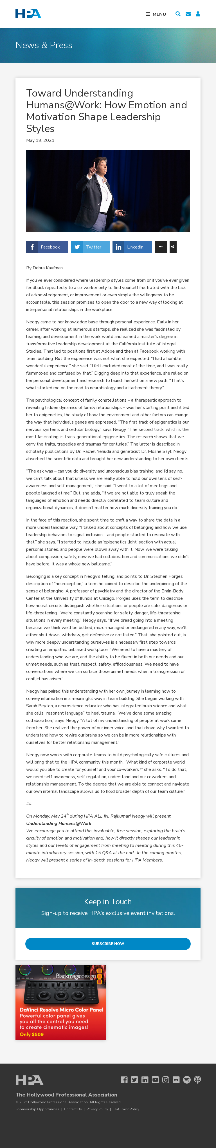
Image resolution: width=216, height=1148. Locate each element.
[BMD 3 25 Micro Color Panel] (60, 1002)
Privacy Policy (97, 1109)
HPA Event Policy (126, 1109)
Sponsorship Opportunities (37, 1109)
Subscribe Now (108, 943)
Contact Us (73, 1109)
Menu (159, 14)
